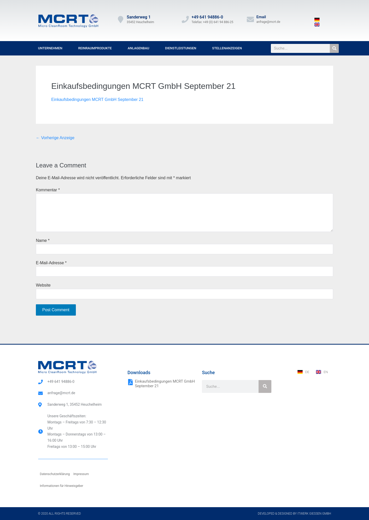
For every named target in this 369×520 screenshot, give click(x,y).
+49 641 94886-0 (207, 17)
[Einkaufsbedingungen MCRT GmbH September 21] (130, 382)
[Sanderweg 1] (120, 19)
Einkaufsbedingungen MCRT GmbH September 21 (97, 99)
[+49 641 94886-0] (185, 19)
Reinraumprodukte (95, 48)
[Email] (250, 19)
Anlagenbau (138, 48)
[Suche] (334, 48)
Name (42, 240)
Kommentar (48, 190)
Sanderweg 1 (138, 17)
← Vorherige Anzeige (55, 138)
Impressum (81, 474)
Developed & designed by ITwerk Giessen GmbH (294, 513)
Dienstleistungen (180, 48)
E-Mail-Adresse (51, 263)
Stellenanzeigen (227, 48)
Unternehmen (50, 48)
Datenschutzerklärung (55, 474)
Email (261, 17)
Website (43, 285)
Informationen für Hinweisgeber (61, 486)
